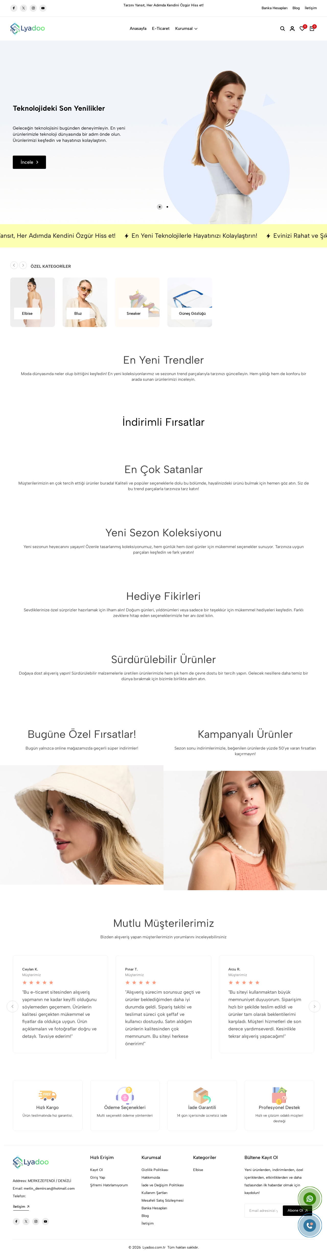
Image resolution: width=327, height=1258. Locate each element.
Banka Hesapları (274, 8)
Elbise (198, 1170)
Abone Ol (297, 1210)
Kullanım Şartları (154, 1193)
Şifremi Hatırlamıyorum (109, 1185)
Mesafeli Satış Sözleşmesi (163, 1200)
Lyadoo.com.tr (154, 1247)
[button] (159, 207)
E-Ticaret (161, 28)
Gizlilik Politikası (155, 1170)
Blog (296, 8)
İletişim (311, 8)
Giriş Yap (97, 1177)
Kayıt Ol (96, 1170)
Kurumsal (186, 28)
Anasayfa (138, 28)
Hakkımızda (151, 1177)
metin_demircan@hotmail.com (49, 1188)
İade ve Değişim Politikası (163, 1185)
